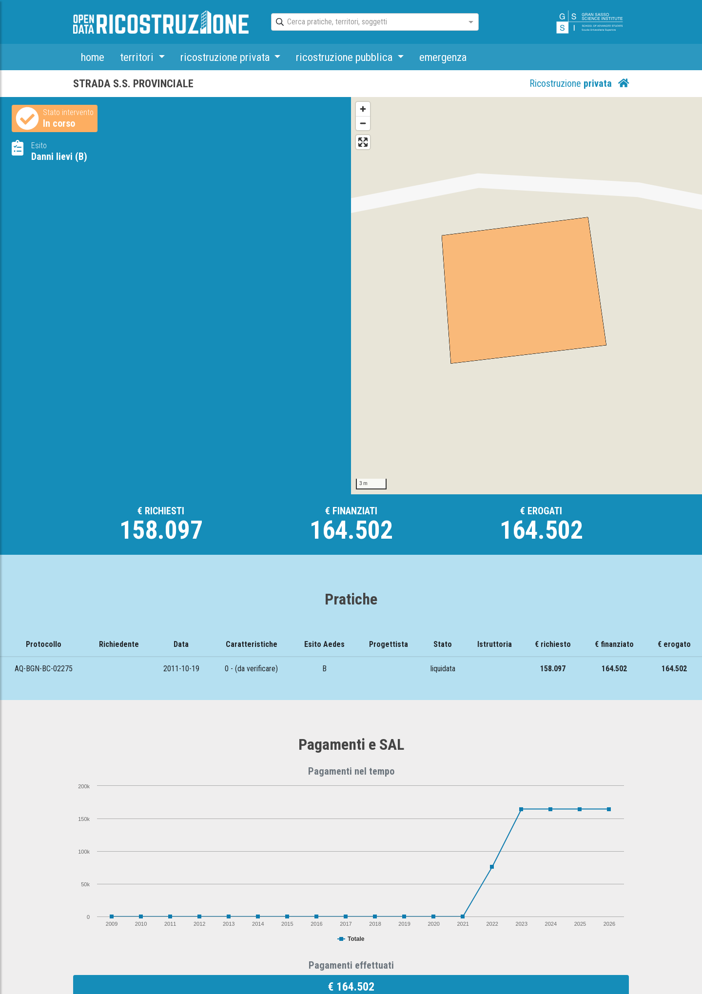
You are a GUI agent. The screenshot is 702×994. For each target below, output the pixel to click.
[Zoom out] (363, 123)
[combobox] (366, 22)
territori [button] (138, 57)
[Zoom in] (363, 109)
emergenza (443, 57)
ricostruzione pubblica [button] (345, 57)
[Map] (526, 296)
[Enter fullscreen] (363, 142)
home (92, 57)
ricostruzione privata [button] (226, 57)
